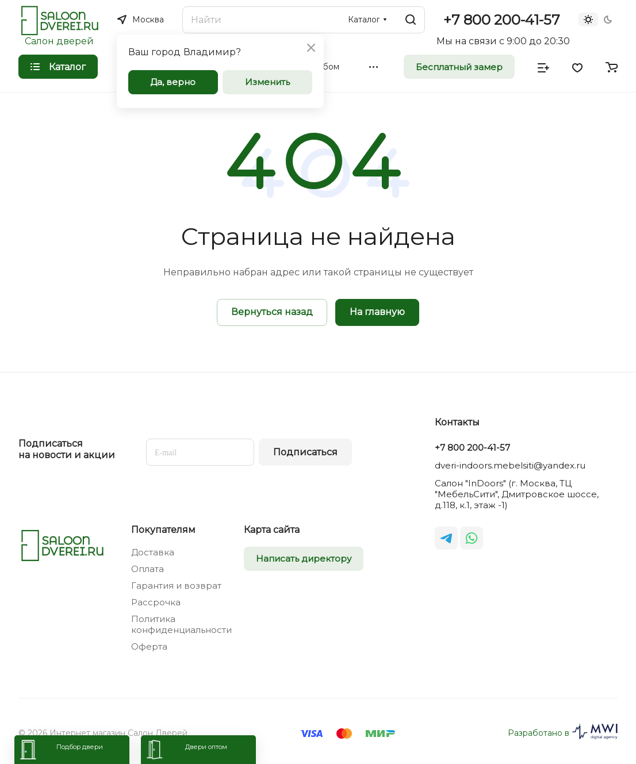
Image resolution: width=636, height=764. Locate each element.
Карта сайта (272, 529)
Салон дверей (59, 41)
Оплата (147, 568)
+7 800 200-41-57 (501, 20)
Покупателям (163, 529)
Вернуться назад (272, 311)
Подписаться (305, 452)
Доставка (152, 552)
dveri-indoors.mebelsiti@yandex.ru (510, 465)
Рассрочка (156, 602)
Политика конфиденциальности (181, 624)
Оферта (149, 646)
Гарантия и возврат (176, 585)
